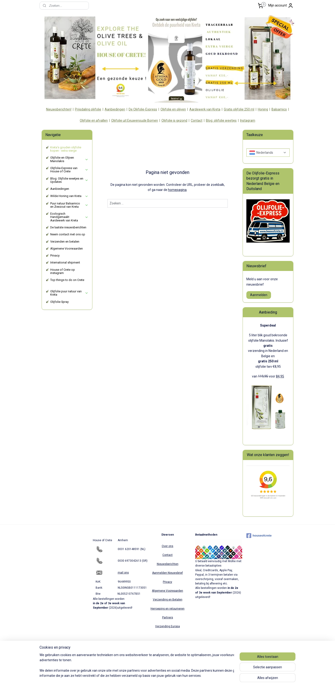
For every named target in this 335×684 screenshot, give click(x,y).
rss (161, 675)
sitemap (152, 675)
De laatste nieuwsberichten (68, 227)
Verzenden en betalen (64, 241)
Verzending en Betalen (167, 599)
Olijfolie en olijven (173, 109)
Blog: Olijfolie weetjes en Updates (69, 180)
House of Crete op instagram (62, 271)
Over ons (167, 546)
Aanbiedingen (115, 109)
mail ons (123, 572)
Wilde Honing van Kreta (69, 196)
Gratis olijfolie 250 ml (239, 109)
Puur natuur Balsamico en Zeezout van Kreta (69, 205)
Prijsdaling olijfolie (88, 109)
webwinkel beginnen (178, 675)
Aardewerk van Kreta (204, 109)
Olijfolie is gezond (174, 120)
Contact (196, 120)
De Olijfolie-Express (143, 109)
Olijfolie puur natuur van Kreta (69, 293)
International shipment (65, 262)
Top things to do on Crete (67, 280)
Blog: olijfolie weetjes (221, 120)
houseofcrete (259, 535)
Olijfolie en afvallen (94, 120)
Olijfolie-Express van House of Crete (69, 169)
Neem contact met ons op (67, 234)
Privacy (55, 255)
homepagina (177, 190)
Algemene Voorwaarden (66, 248)
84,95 (280, 376)
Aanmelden (258, 295)
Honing (263, 109)
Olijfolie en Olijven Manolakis (69, 159)
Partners (167, 617)
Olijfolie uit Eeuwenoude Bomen (134, 120)
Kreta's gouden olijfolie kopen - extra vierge (65, 149)
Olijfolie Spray (59, 302)
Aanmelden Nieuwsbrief (167, 572)
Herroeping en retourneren (167, 608)
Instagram (247, 120)
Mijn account (280, 5)
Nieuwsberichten (167, 564)
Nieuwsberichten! (58, 109)
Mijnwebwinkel (217, 675)
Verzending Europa (167, 626)
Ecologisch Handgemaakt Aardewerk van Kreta (69, 217)
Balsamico (279, 109)
